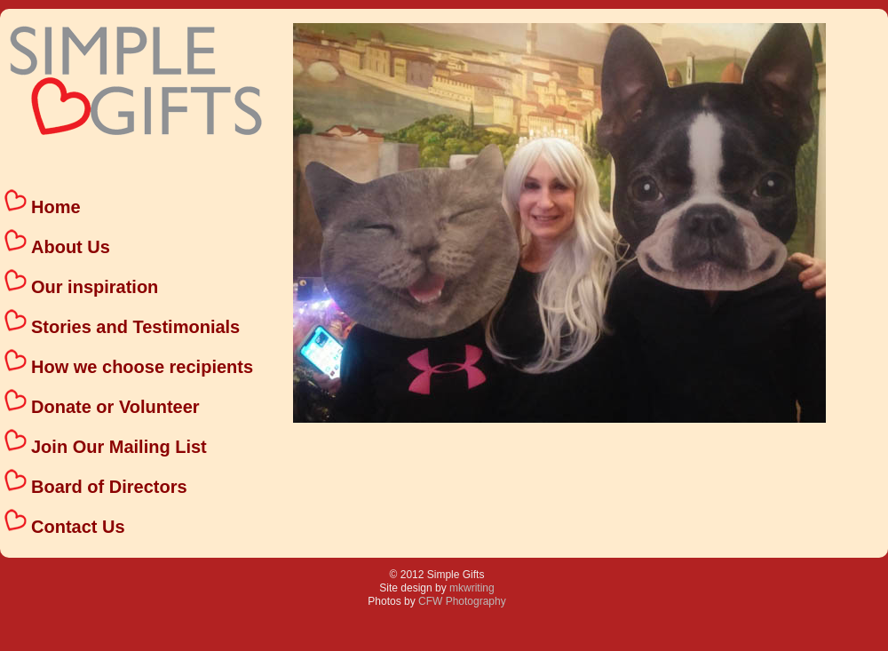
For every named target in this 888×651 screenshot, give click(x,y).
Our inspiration (94, 287)
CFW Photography (462, 601)
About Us (70, 247)
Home (56, 207)
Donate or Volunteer (115, 407)
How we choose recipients (142, 367)
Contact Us (78, 526)
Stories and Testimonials (135, 327)
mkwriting (472, 588)
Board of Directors (109, 486)
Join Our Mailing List (119, 446)
